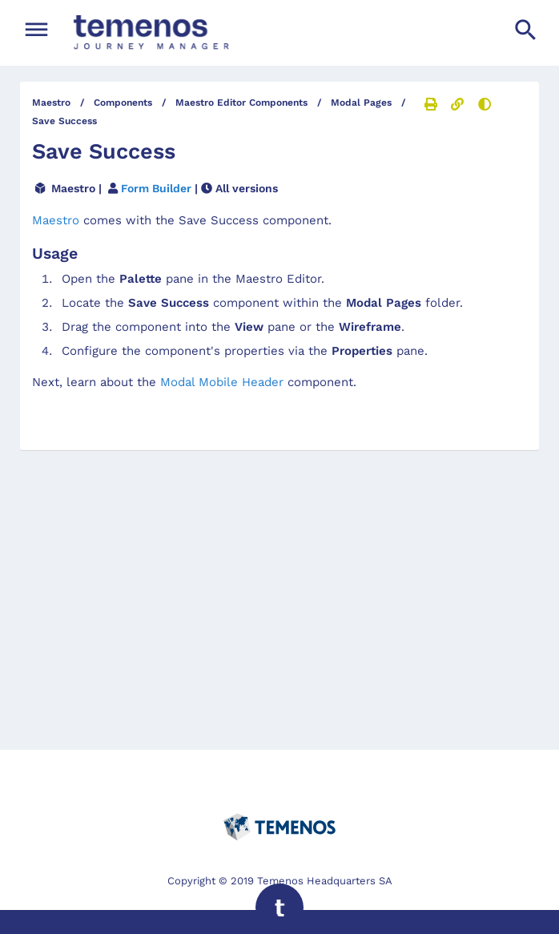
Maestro (57, 220)
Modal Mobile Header (222, 382)
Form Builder (156, 188)
